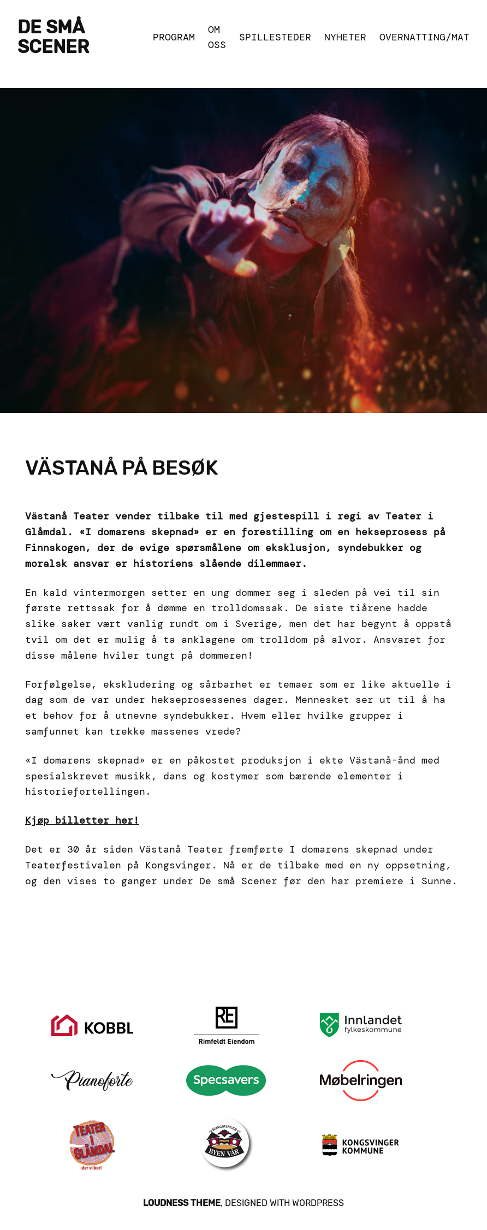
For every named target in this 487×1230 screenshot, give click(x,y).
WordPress (318, 1203)
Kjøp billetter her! (82, 820)
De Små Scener (53, 37)
